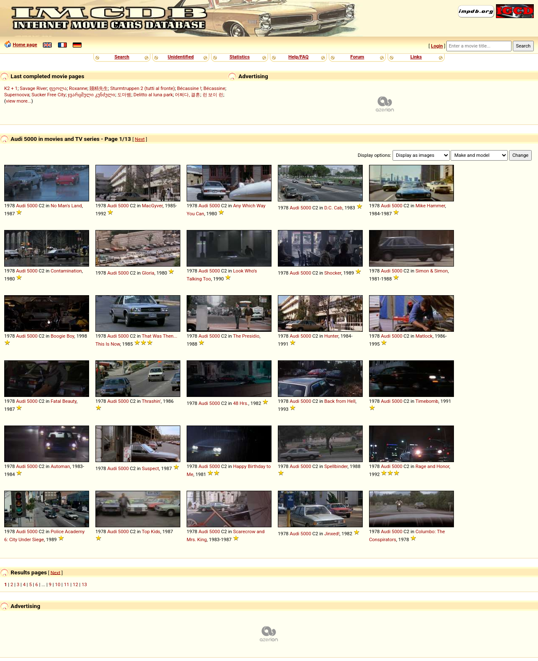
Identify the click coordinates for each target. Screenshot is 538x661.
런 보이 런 (213, 95)
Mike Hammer (430, 206)
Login (437, 46)
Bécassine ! (189, 88)
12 (75, 584)
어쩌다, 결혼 (187, 95)
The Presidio (246, 336)
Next (140, 139)
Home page (25, 45)
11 (66, 584)
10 (58, 584)
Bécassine (214, 88)
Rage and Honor (432, 466)
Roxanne (78, 88)
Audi (21, 206)
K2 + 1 (11, 88)
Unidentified (181, 57)
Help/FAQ (298, 57)
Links (416, 57)
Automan (60, 466)
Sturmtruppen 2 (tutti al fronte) (142, 88)
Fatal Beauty (63, 401)
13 (84, 584)
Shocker (332, 273)
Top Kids (151, 531)
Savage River (33, 88)
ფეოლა (58, 88)
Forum (357, 57)
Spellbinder (336, 466)
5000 (32, 206)
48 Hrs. (240, 403)
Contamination (66, 271)
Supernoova (16, 95)
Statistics (239, 57)
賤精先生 (99, 88)
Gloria (148, 273)
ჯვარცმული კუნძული (91, 95)
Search (121, 57)
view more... (19, 101)
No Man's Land (66, 206)
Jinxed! (331, 534)
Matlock (424, 336)
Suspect (150, 468)
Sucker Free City (49, 95)
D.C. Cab (333, 208)
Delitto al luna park (153, 95)
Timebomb (426, 401)
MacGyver (152, 206)
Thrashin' (151, 401)
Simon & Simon (431, 271)
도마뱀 (124, 95)
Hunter (331, 336)
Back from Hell (339, 401)
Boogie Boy (62, 336)
